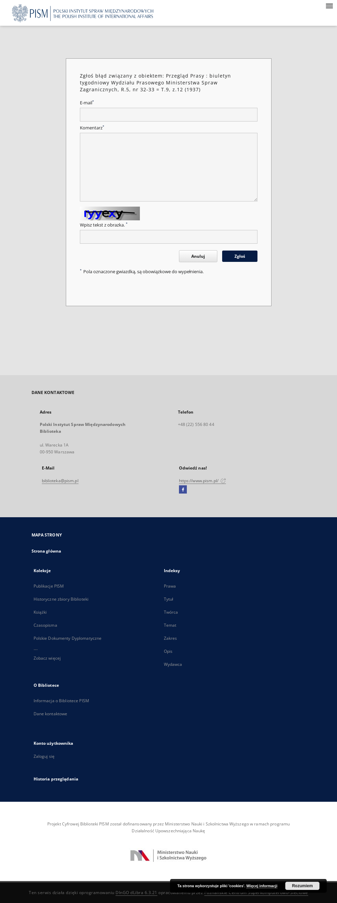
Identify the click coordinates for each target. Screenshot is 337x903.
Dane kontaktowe (51, 714)
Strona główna (46, 551)
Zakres (170, 638)
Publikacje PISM (49, 586)
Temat (170, 625)
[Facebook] (183, 490)
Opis (168, 651)
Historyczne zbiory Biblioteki (61, 599)
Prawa (170, 586)
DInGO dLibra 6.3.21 (136, 892)
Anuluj (198, 256)
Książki (40, 612)
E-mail (87, 103)
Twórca (171, 612)
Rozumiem (302, 885)
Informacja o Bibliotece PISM (61, 701)
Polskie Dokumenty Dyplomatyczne (68, 638)
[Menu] (329, 5)
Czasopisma (45, 625)
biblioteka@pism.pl (60, 481)
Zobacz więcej (47, 658)
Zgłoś (239, 256)
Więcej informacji (261, 886)
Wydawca (173, 664)
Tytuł (168, 599)
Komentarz (92, 128)
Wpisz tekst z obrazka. (104, 225)
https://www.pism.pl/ (202, 481)
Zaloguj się (44, 756)
